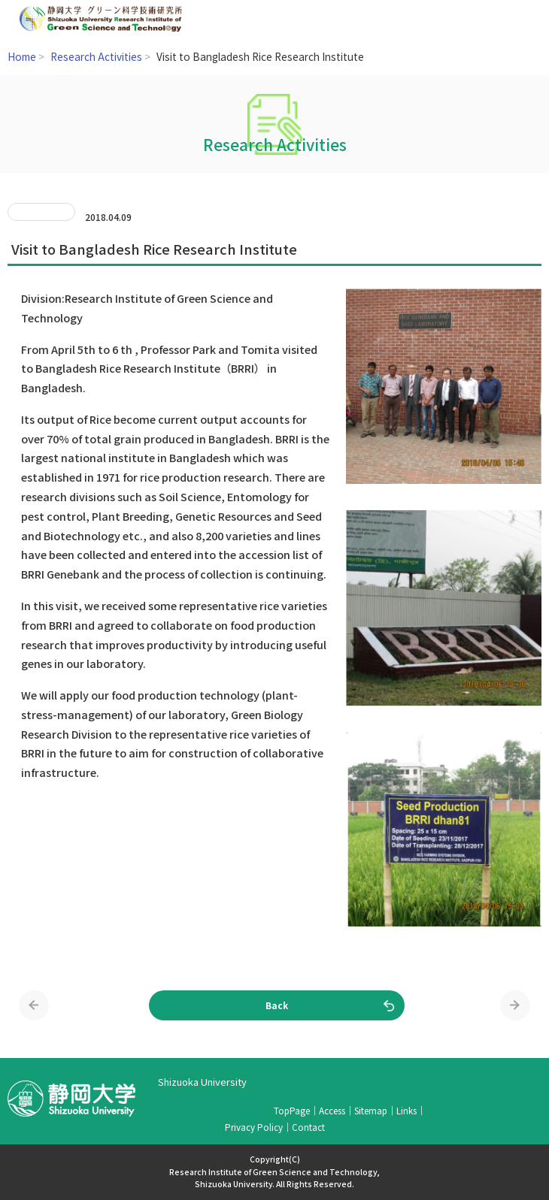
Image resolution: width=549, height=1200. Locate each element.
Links (406, 1110)
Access (332, 1110)
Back (276, 1005)
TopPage (292, 1110)
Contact (308, 1126)
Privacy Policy (254, 1126)
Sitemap (370, 1110)
